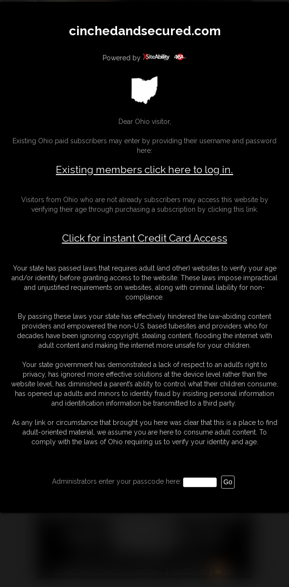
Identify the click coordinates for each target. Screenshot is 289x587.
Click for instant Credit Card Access (144, 238)
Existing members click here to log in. (144, 170)
